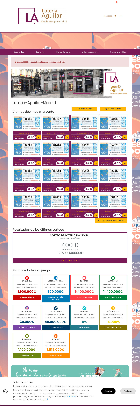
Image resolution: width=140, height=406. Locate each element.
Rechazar (128, 391)
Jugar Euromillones (55, 327)
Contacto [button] (40, 52)
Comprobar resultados (70, 260)
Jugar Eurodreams (27, 327)
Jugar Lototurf (56, 355)
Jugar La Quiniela (26, 297)
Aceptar (108, 391)
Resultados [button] (19, 52)
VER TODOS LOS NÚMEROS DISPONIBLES (111, 221)
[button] (20, 86)
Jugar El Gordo (84, 297)
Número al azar (113, 109)
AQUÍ (45, 399)
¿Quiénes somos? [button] (90, 52)
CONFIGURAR (70, 396)
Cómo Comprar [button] (63, 52)
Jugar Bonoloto (27, 355)
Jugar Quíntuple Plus (113, 327)
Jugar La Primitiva (113, 297)
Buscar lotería (84, 109)
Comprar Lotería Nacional (55, 298)
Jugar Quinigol (84, 327)
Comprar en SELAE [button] (118, 52)
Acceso (108, 16)
